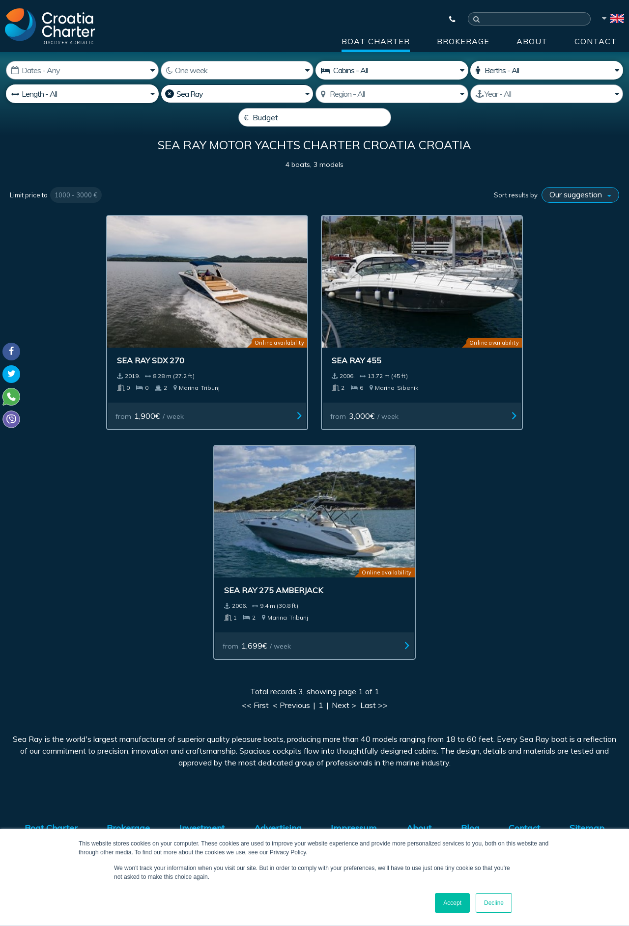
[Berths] (546, 70)
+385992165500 (47, 762)
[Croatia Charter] (50, 26)
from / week (132, 400)
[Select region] (391, 93)
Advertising (278, 582)
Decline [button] (494, 902)
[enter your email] (285, 692)
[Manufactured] (546, 93)
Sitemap (587, 582)
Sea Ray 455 (276, 345)
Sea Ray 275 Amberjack (455, 345)
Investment (202, 582)
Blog (470, 582)
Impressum (354, 582)
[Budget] (314, 117)
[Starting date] (82, 70)
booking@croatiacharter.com (55, 803)
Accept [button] (452, 902)
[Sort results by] (580, 218)
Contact (595, 41)
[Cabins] (391, 70)
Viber (14, 785)
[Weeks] (237, 70)
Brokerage (463, 41)
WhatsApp (24, 774)
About (531, 41)
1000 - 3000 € (76, 218)
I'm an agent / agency (250, 717)
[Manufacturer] (237, 93)
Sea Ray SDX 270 (130, 345)
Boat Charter (376, 41)
